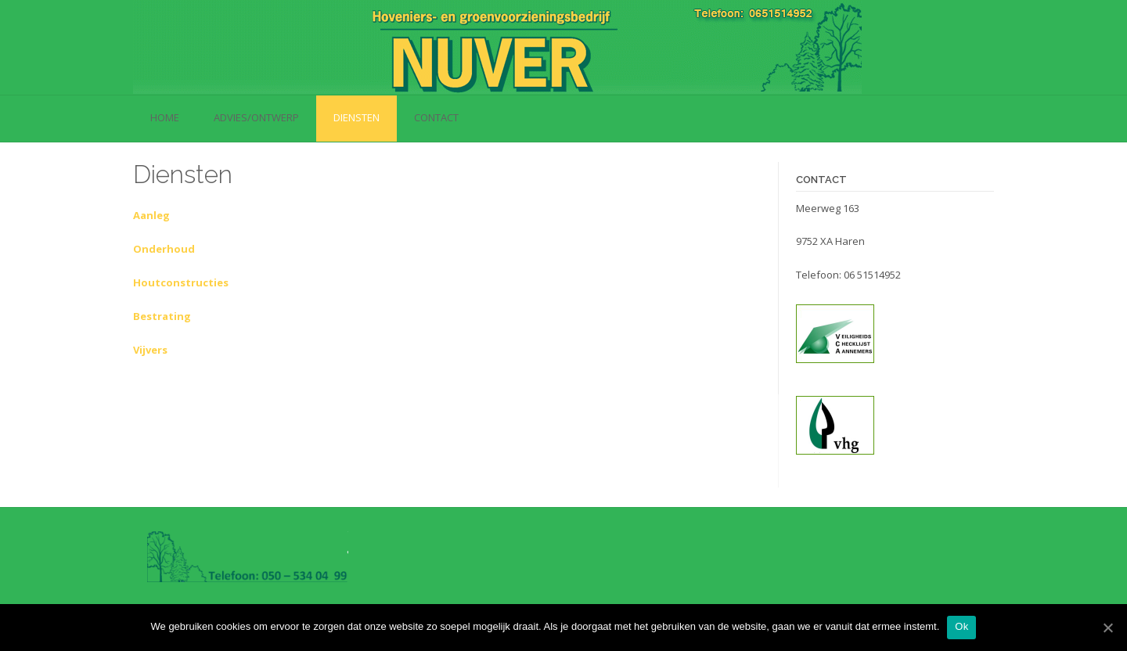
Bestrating (162, 316)
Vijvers (150, 350)
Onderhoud (164, 249)
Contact (436, 117)
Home (164, 117)
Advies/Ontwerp (256, 117)
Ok (961, 626)
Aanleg (151, 215)
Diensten (356, 117)
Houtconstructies (181, 282)
